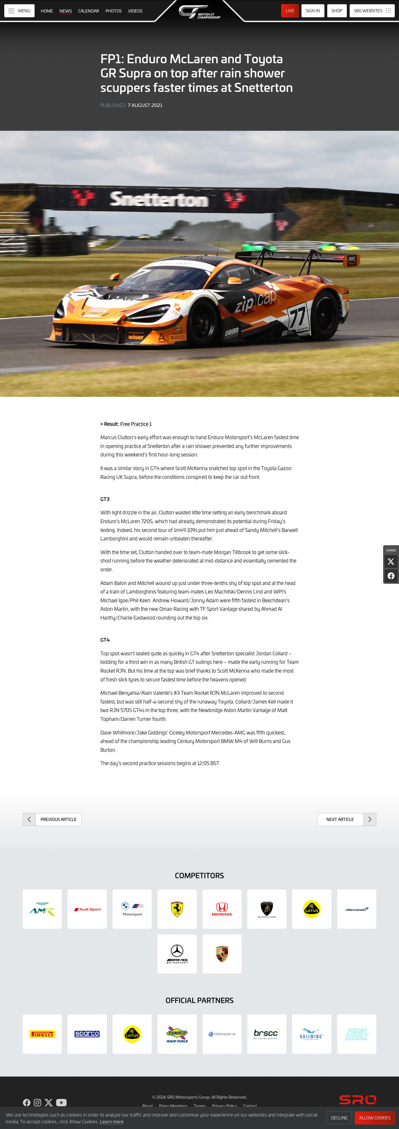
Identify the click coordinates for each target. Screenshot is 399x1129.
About (147, 1106)
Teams (200, 1106)
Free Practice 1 (136, 423)
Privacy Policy (224, 1106)
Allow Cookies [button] (374, 1117)
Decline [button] (339, 1117)
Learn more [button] (112, 1121)
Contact (250, 1106)
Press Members (173, 1106)
